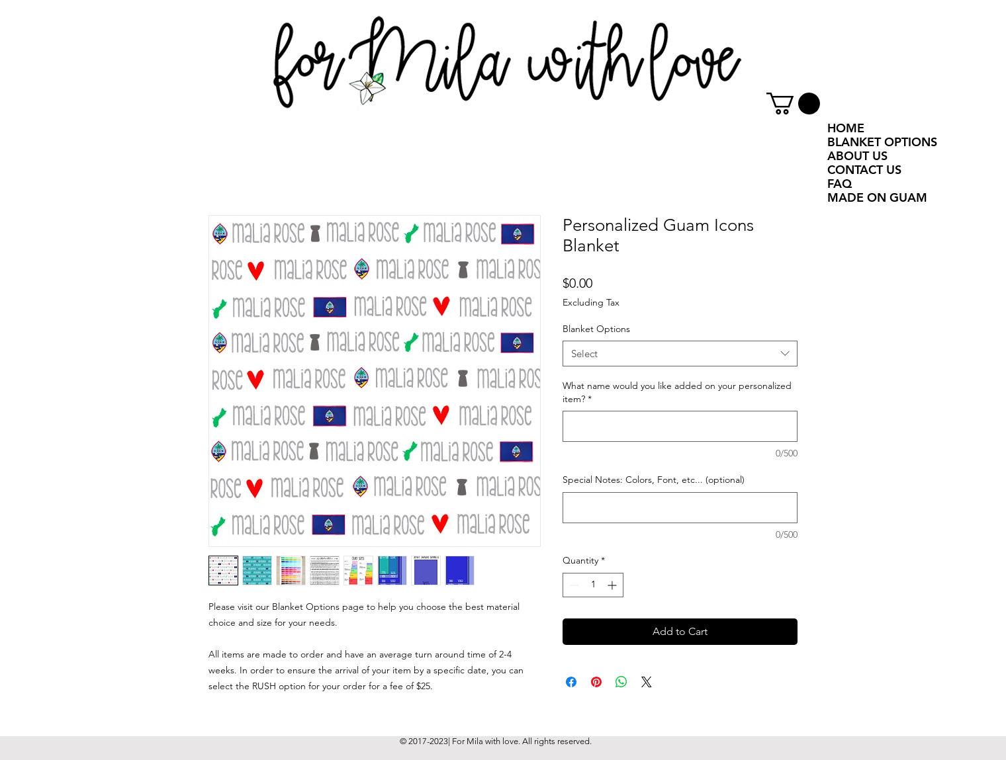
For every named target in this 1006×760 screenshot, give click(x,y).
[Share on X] (647, 682)
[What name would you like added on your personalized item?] (680, 426)
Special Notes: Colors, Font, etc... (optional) (654, 480)
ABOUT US (857, 156)
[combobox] (680, 353)
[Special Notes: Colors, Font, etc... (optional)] (680, 507)
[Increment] (613, 585)
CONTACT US (864, 170)
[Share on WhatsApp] (621, 682)
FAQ (839, 183)
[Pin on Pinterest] (596, 682)
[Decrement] (573, 585)
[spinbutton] (593, 585)
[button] (793, 103)
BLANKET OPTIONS (882, 142)
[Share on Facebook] (571, 682)
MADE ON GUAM (877, 197)
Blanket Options (596, 329)
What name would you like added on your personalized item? (677, 392)
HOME (845, 128)
